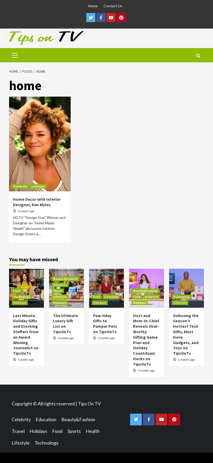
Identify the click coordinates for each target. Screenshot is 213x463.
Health (93, 431)
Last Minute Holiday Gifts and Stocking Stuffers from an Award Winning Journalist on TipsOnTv (26, 334)
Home (93, 6)
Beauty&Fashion (65, 279)
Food (17, 291)
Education (46, 419)
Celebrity (20, 186)
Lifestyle (38, 186)
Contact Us (113, 6)
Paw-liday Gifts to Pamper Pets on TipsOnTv (105, 323)
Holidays (19, 303)
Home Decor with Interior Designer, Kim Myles (37, 202)
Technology (21, 297)
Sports (74, 431)
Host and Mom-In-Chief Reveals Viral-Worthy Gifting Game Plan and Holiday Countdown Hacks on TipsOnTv (146, 340)
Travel (58, 291)
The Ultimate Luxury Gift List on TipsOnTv (65, 323)
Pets (96, 297)
